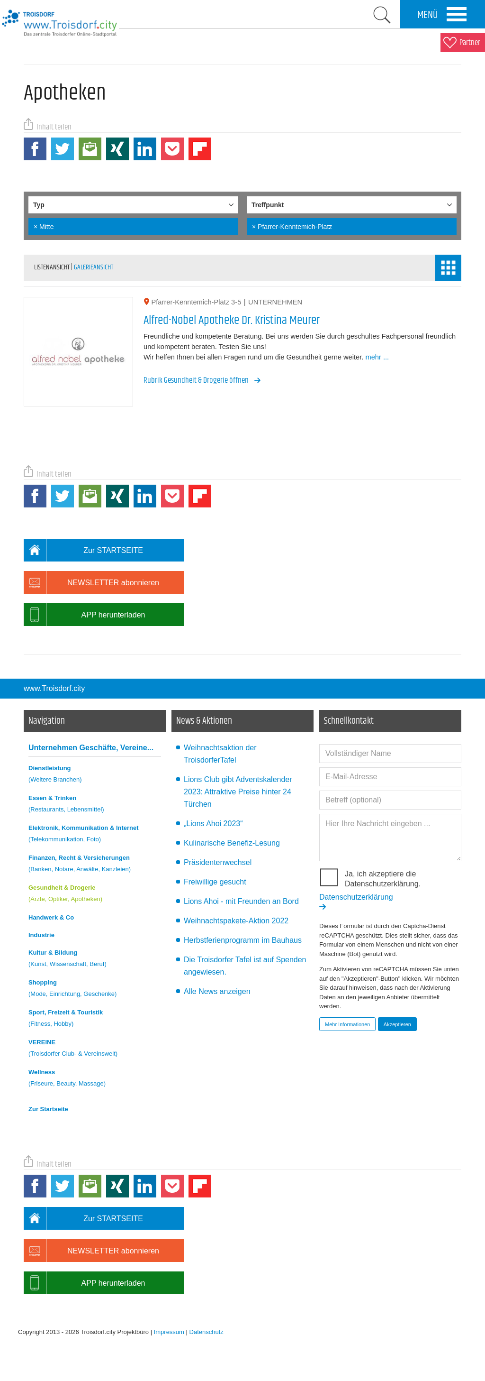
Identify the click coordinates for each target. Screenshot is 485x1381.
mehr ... (377, 357)
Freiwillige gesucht (215, 882)
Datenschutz (206, 1331)
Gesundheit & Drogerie (94, 894)
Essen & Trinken (94, 805)
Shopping (94, 989)
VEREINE (94, 1049)
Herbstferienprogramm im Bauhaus (243, 940)
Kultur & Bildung (94, 959)
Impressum (169, 1331)
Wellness (94, 1079)
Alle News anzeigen (217, 991)
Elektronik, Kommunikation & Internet (94, 835)
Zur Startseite (48, 1109)
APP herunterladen (84, 614)
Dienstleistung (94, 775)
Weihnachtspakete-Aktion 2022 (236, 921)
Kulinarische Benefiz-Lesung (232, 843)
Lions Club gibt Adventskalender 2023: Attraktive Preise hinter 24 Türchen (238, 791)
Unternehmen (90, 748)
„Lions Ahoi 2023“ (213, 823)
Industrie (41, 935)
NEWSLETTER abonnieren (91, 582)
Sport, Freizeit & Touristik (94, 1019)
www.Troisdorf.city (54, 688)
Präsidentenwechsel (217, 862)
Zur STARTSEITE (83, 550)
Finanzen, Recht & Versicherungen (94, 864)
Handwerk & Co (51, 917)
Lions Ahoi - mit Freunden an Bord (241, 901)
